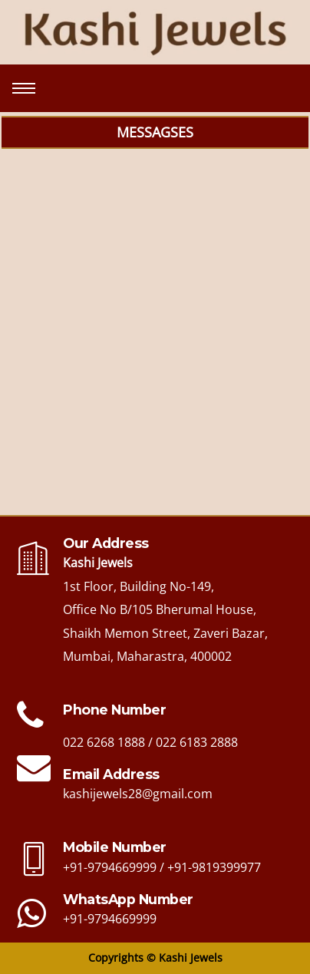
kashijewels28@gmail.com (138, 793)
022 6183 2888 (197, 742)
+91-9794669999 (110, 867)
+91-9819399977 (214, 867)
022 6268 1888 (104, 742)
